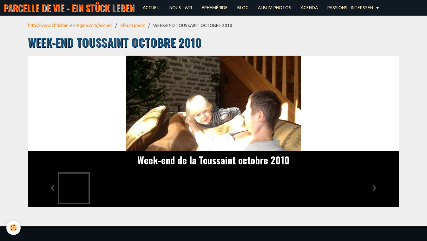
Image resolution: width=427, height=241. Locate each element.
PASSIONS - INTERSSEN (350, 7)
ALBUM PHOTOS (274, 7)
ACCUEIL (151, 7)
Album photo (133, 25)
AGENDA (309, 7)
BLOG (242, 7)
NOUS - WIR (180, 7)
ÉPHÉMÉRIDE (215, 7)
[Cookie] (13, 228)
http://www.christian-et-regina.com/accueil (70, 25)
